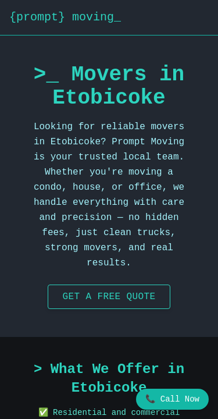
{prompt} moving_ (65, 17)
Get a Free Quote (108, 297)
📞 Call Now (172, 399)
